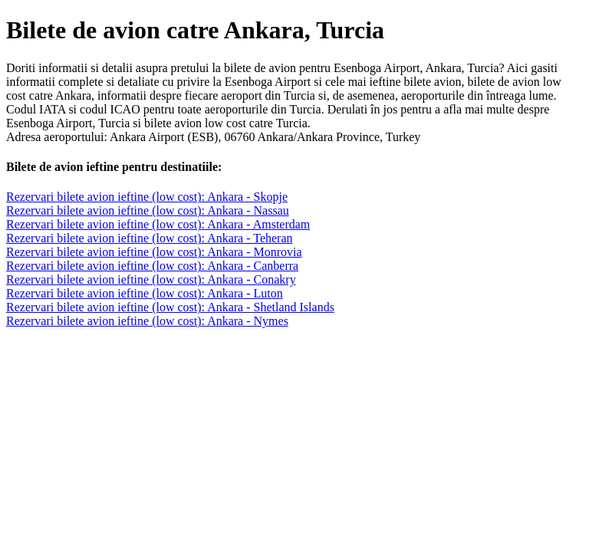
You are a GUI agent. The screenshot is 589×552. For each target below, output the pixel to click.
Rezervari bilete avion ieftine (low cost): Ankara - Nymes (147, 320)
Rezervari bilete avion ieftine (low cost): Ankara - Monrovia (154, 251)
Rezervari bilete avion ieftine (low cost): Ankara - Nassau (147, 210)
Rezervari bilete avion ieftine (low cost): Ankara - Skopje (147, 196)
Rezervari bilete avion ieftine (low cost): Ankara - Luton (144, 293)
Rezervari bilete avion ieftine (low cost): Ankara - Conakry (151, 279)
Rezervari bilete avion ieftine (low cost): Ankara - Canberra (152, 265)
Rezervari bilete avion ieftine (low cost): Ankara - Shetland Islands (170, 307)
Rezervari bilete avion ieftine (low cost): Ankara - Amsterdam (158, 224)
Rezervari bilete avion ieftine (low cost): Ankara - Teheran (149, 238)
